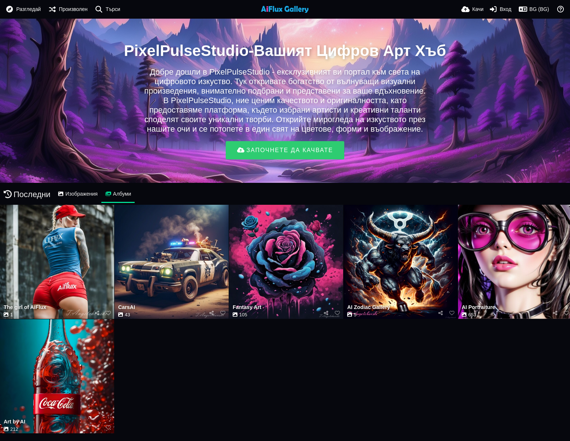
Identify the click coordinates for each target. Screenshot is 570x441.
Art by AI (14, 422)
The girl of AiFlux (25, 307)
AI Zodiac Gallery (368, 307)
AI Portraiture (478, 307)
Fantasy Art (247, 307)
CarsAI (126, 307)
